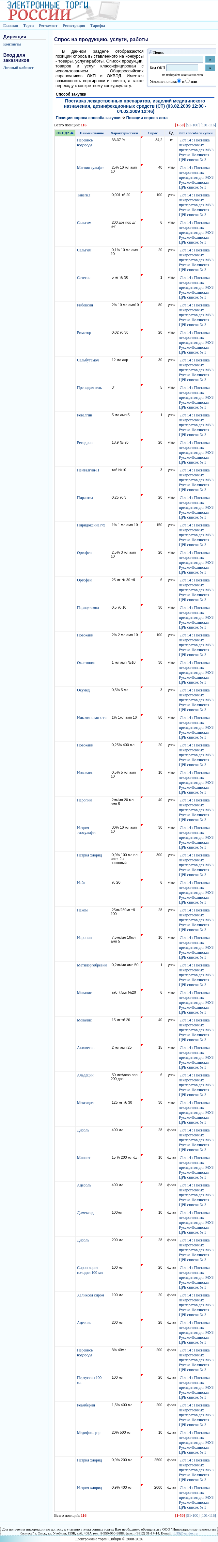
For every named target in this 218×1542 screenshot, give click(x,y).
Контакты (12, 44)
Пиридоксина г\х (91, 525)
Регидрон (85, 442)
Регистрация (74, 25)
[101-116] (208, 125)
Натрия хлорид (90, 855)
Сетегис (84, 277)
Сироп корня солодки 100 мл (90, 1270)
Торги (28, 25)
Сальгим (84, 222)
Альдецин (86, 1075)
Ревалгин (85, 415)
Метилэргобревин (92, 965)
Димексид (86, 1212)
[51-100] (192, 125)
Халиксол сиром (91, 1295)
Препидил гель (90, 387)
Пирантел (85, 497)
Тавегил (84, 195)
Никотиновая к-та (92, 717)
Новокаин (85, 635)
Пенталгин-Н (88, 470)
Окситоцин (86, 662)
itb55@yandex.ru (185, 1533)
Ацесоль (84, 1185)
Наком (83, 910)
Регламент (48, 25)
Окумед (84, 690)
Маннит (84, 1157)
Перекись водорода (85, 142)
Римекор (84, 332)
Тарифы (97, 25)
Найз (81, 882)
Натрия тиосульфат (87, 830)
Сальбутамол (88, 360)
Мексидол (86, 1102)
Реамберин (86, 1405)
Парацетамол (88, 607)
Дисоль (83, 1130)
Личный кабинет (18, 67)
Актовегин (86, 1047)
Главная (10, 25)
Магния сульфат (91, 167)
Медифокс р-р (89, 1432)
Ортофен (85, 552)
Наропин (85, 800)
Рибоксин (85, 305)
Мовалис (85, 992)
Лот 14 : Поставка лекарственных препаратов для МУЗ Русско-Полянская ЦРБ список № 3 (196, 150)
